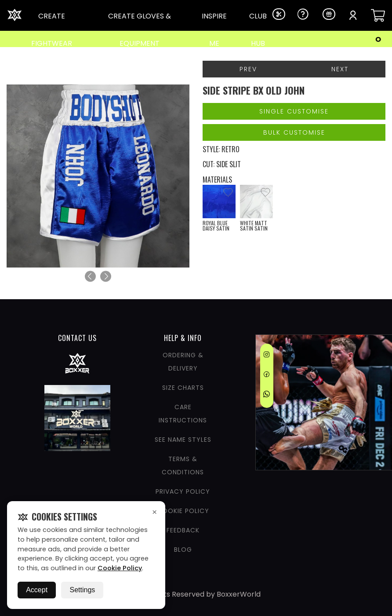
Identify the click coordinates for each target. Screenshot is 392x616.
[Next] (105, 276)
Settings (82, 590)
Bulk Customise (294, 132)
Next (339, 69)
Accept (36, 590)
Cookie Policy (120, 568)
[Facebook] (266, 375)
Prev (248, 69)
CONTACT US (77, 337)
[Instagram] (266, 356)
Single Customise (294, 111)
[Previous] (90, 276)
